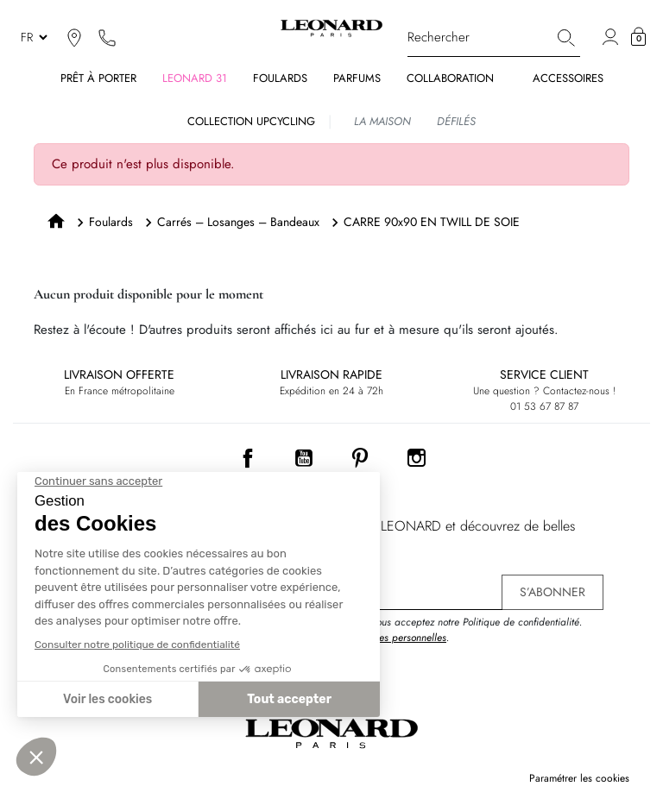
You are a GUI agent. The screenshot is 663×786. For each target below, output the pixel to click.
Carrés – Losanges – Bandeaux (238, 221)
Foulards (111, 221)
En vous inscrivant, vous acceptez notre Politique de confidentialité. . (434, 629)
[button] (638, 37)
